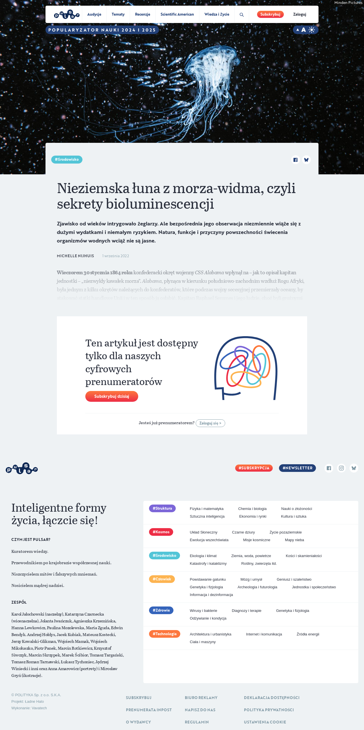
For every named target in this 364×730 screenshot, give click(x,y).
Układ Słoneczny (204, 532)
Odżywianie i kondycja (208, 618)
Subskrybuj (270, 14)
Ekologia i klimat (203, 556)
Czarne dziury (243, 532)
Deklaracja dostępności (271, 697)
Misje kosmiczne (256, 540)
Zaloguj (299, 14)
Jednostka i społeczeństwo (314, 587)
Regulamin (197, 722)
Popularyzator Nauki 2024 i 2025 (102, 30)
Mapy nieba (294, 540)
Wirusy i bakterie (203, 610)
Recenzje (142, 14)
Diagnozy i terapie (246, 610)
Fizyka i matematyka (207, 509)
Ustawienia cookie (265, 722)
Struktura (164, 508)
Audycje (94, 14)
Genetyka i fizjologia (206, 587)
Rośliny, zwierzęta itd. (259, 563)
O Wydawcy (138, 722)
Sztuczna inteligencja (207, 516)
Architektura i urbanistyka (210, 634)
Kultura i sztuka (293, 516)
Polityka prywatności (269, 710)
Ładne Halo (34, 701)
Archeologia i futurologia (257, 587)
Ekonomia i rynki (252, 516)
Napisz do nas (200, 710)
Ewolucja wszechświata (209, 540)
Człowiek (163, 579)
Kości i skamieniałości (304, 556)
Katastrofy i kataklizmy (208, 563)
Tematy (118, 14)
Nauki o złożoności (296, 509)
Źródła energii (308, 634)
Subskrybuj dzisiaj (111, 396)
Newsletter (299, 468)
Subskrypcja (255, 468)
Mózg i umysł (251, 579)
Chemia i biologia (252, 509)
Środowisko (68, 159)
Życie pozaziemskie (286, 532)
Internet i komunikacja (264, 634)
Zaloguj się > (210, 423)
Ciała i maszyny (203, 642)
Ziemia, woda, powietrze (251, 556)
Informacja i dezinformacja (211, 595)
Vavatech (39, 708)
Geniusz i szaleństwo (294, 579)
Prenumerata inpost (149, 710)
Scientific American (177, 14)
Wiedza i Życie (216, 14)
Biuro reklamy (201, 697)
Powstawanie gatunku (208, 579)
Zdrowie (163, 610)
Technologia (166, 634)
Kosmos (162, 532)
